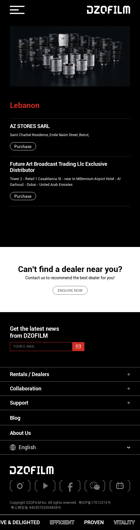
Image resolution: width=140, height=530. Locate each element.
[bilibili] (120, 486)
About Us (20, 433)
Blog (15, 418)
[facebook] (70, 486)
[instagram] (20, 486)
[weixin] (95, 486)
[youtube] (45, 486)
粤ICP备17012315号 (95, 503)
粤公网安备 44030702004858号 (35, 508)
